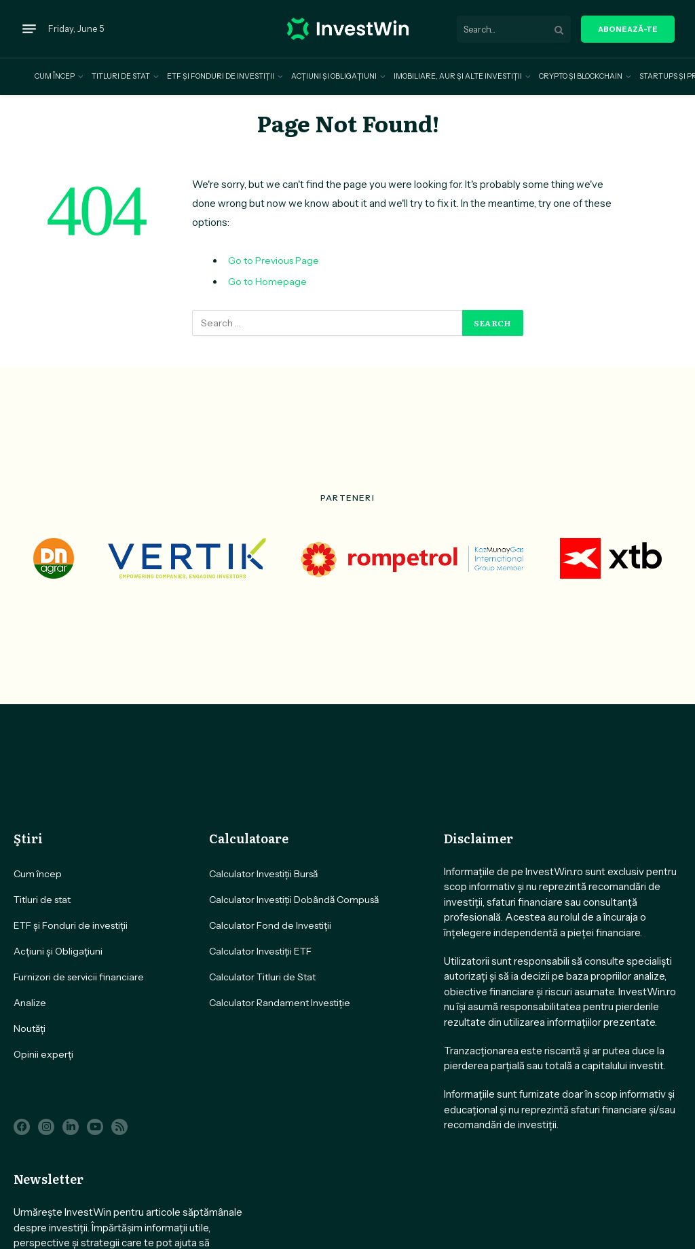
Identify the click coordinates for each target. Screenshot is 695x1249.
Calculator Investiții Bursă (263, 874)
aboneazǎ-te (628, 29)
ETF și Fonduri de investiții (220, 76)
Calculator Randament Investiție (279, 1003)
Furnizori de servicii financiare (79, 977)
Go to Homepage (267, 281)
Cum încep (55, 76)
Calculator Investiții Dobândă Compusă (294, 899)
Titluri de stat (121, 76)
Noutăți (29, 1028)
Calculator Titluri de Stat (262, 977)
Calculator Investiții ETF (260, 951)
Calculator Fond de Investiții (270, 925)
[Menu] (29, 29)
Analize (30, 1003)
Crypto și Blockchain (580, 76)
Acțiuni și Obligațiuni (334, 76)
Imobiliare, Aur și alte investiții (458, 76)
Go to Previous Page (273, 260)
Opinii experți (43, 1054)
